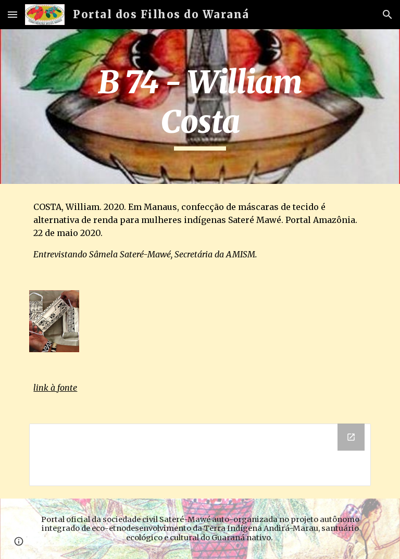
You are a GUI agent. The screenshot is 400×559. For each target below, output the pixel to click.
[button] (12, 14)
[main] (200, 106)
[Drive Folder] (199, 455)
